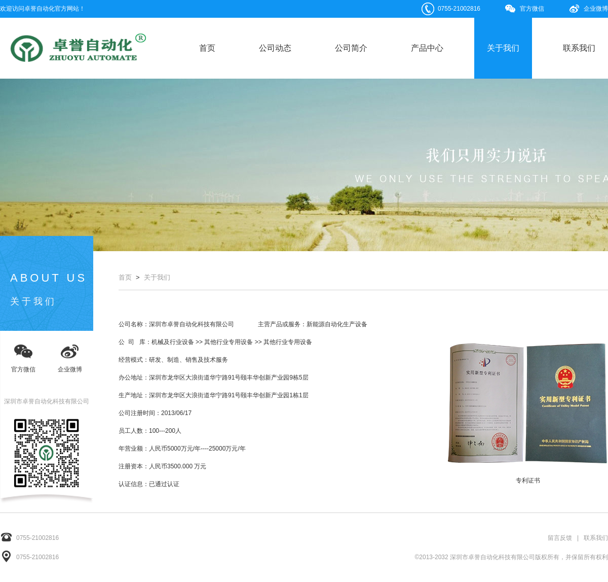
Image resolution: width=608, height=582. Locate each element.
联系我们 (579, 48)
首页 (207, 48)
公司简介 (351, 48)
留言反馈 (560, 537)
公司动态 (275, 48)
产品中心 (427, 48)
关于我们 (503, 48)
